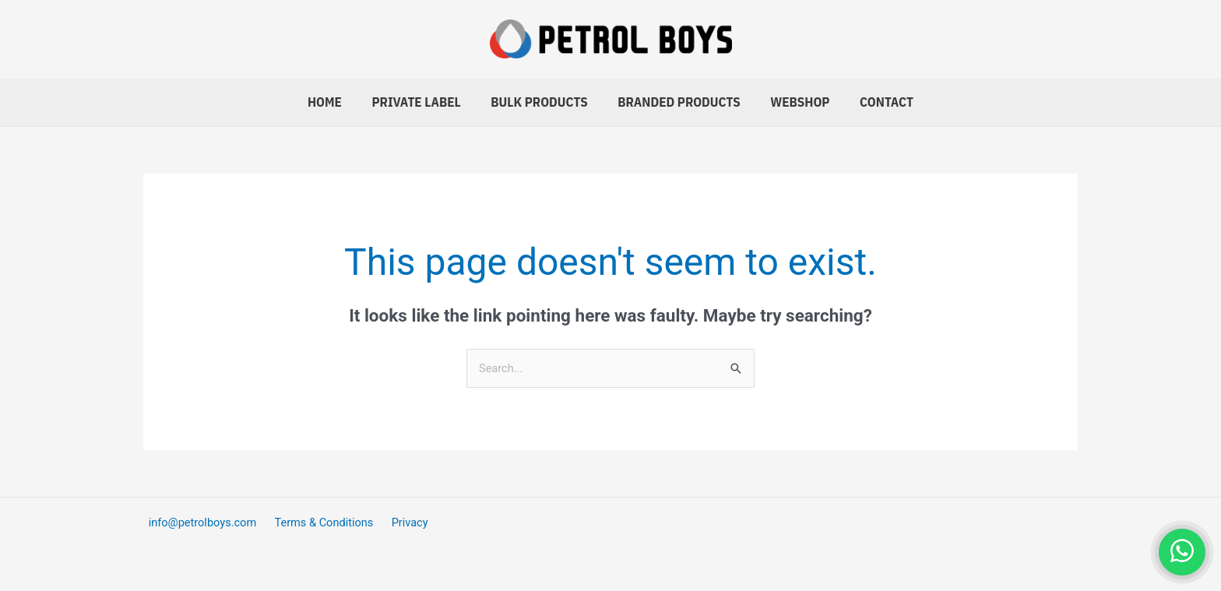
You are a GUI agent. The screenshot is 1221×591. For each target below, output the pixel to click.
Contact (878, 102)
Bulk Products (541, 102)
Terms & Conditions (317, 522)
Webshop (795, 102)
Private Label (421, 102)
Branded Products (677, 102)
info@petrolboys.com (199, 522)
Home (333, 102)
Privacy (398, 522)
